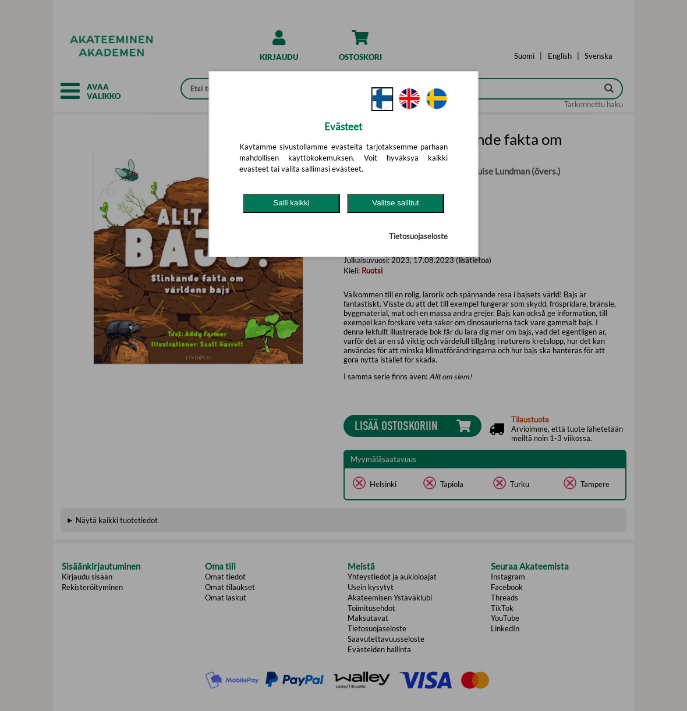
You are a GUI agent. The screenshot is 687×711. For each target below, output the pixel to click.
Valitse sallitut (395, 202)
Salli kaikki (291, 202)
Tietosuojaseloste (418, 236)
